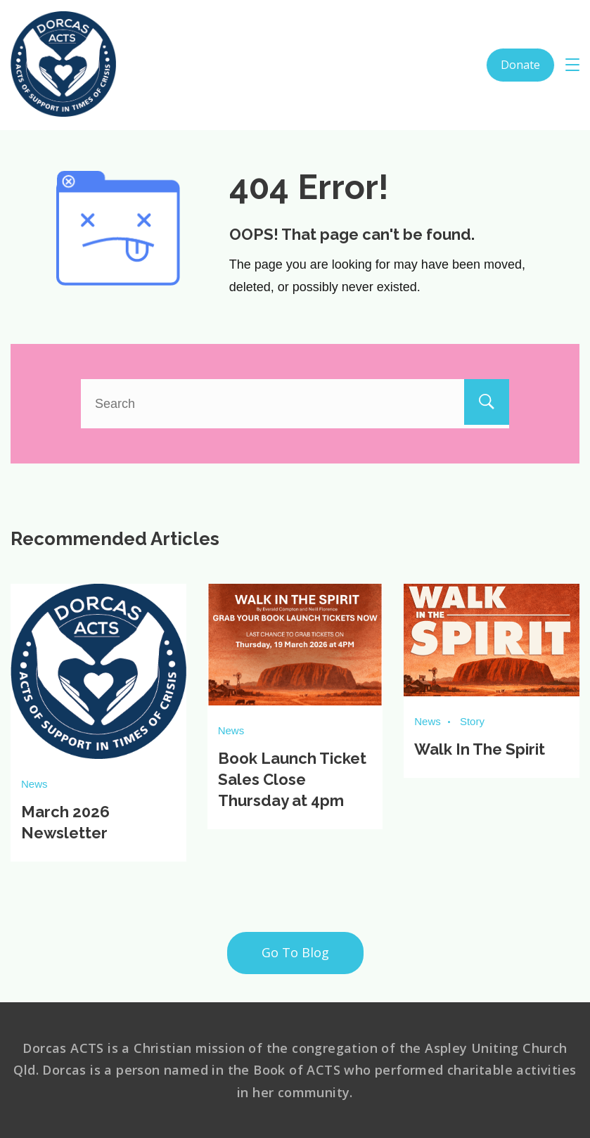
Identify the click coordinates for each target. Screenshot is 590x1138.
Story (472, 721)
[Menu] (572, 65)
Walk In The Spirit (479, 749)
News (34, 784)
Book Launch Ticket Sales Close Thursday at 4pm (292, 779)
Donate (520, 64)
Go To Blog (295, 951)
